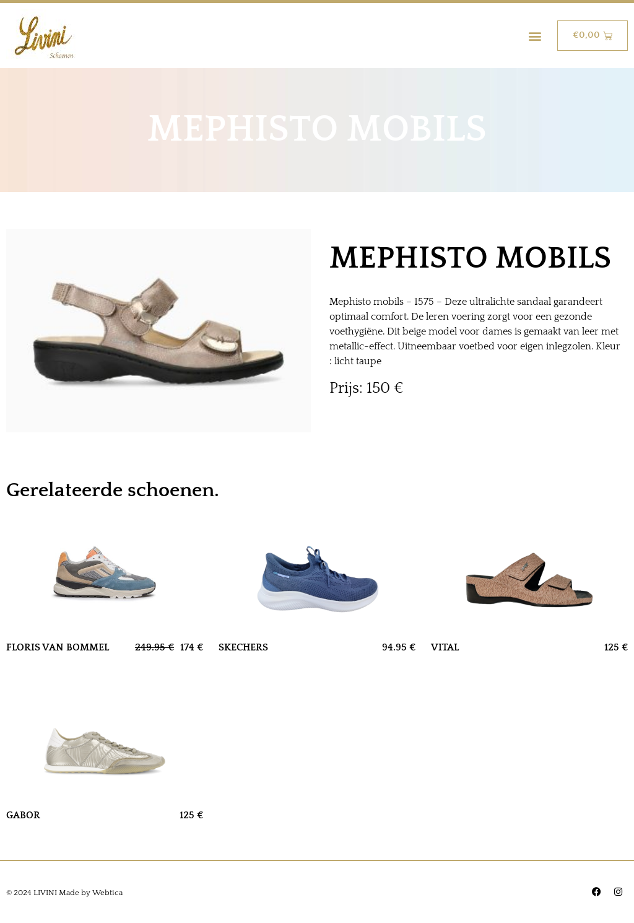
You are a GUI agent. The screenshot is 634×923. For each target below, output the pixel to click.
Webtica (107, 892)
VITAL (445, 647)
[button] (534, 35)
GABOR (23, 815)
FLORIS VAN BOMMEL (57, 647)
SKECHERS (243, 647)
